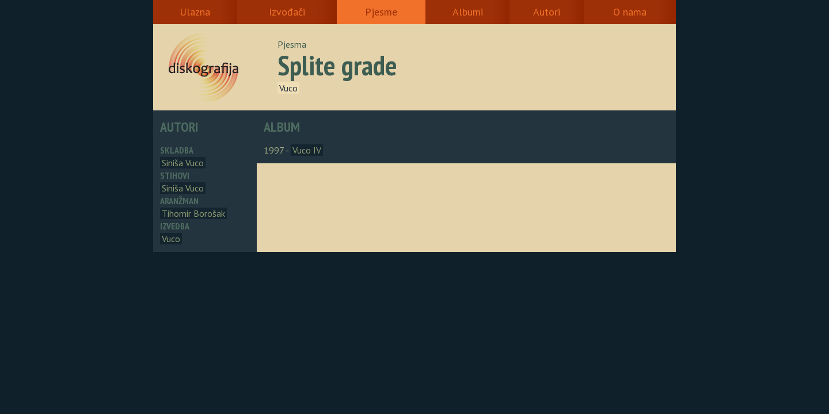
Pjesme (381, 11)
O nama (630, 11)
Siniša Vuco (183, 162)
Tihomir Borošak (193, 213)
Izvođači (287, 11)
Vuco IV (306, 150)
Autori (546, 11)
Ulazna (195, 11)
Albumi (467, 11)
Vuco (288, 88)
